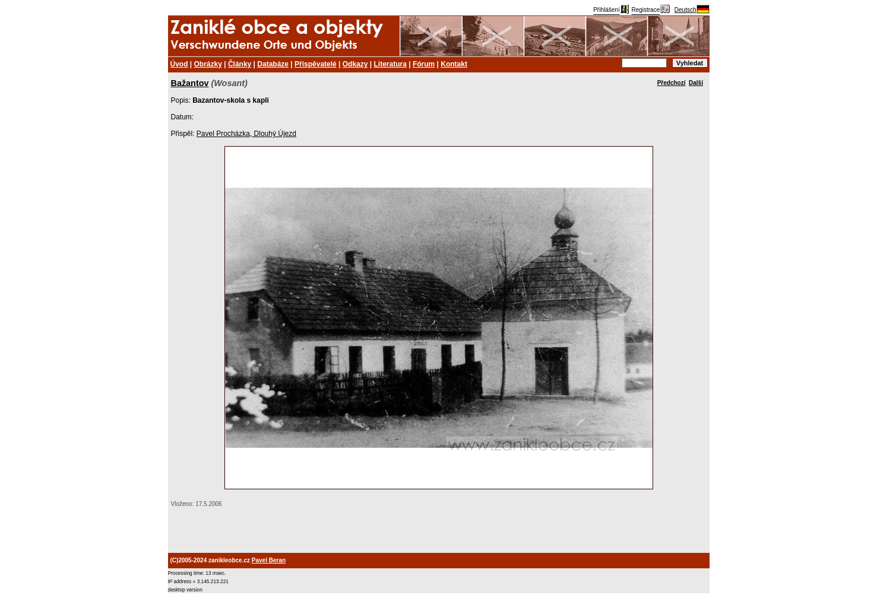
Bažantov (190, 83)
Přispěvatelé (316, 64)
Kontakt (454, 64)
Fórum (424, 64)
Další (696, 83)
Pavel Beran (269, 560)
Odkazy (355, 64)
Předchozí (671, 83)
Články (239, 64)
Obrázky (208, 64)
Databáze (273, 64)
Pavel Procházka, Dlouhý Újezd (246, 133)
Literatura (390, 64)
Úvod (179, 64)
